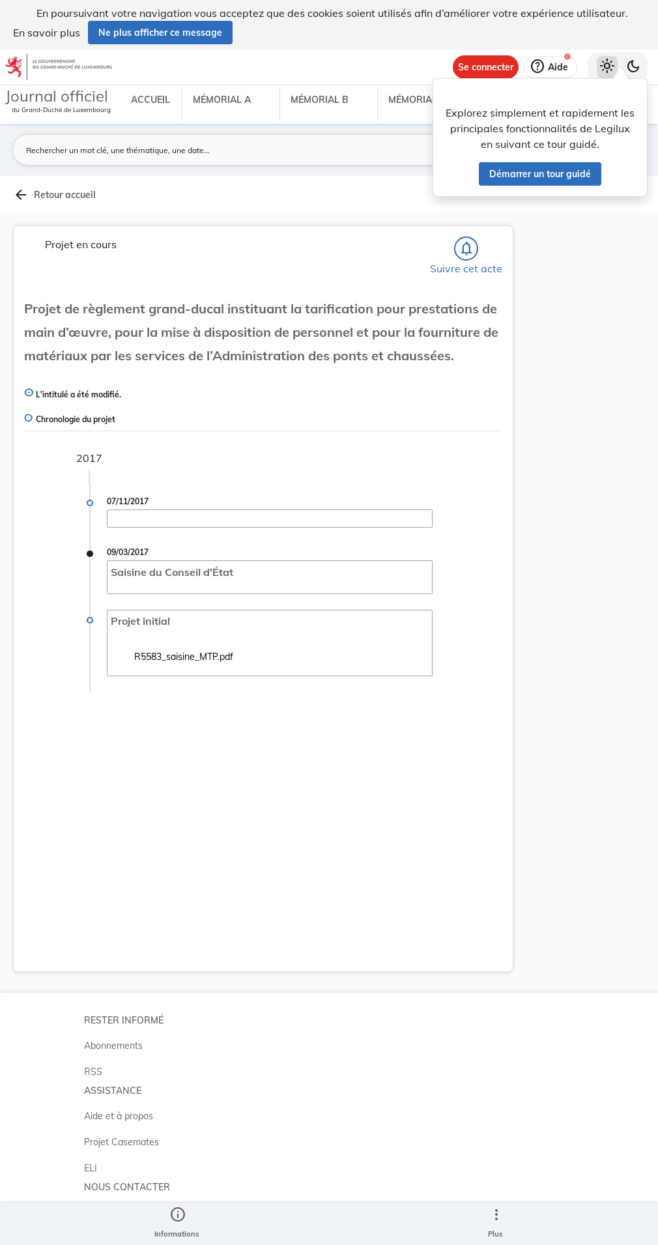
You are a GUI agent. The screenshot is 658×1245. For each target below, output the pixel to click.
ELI (90, 1168)
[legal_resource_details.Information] (176, 1224)
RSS (93, 1072)
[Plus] (496, 1224)
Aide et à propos (118, 1116)
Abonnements (113, 1046)
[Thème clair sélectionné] (607, 67)
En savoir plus (46, 32)
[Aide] (550, 67)
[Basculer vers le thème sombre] (633, 67)
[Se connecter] (486, 67)
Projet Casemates (121, 1142)
